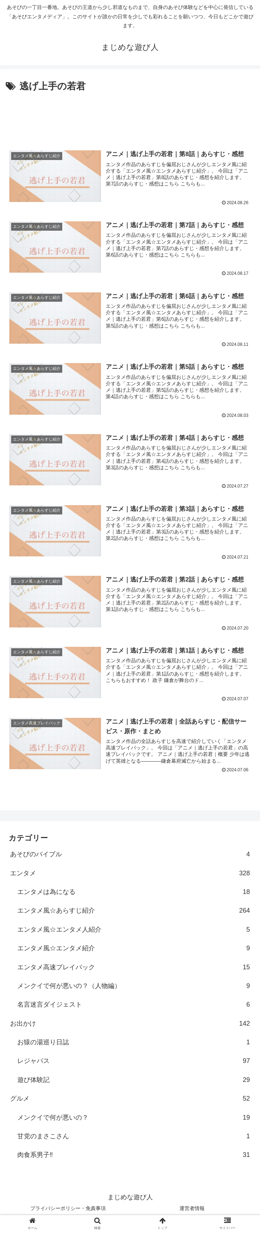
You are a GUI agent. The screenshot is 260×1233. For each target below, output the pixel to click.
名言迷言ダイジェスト (133, 1006)
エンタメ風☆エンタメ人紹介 (133, 931)
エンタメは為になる (133, 893)
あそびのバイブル (130, 855)
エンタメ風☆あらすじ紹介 (133, 912)
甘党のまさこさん (133, 1137)
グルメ (130, 1100)
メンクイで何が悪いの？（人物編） (133, 987)
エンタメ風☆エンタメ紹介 (133, 949)
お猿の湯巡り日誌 (133, 1043)
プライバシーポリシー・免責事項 (68, 1210)
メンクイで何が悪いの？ (133, 1119)
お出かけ (130, 1025)
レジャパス (133, 1062)
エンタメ (130, 874)
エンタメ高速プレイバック (133, 968)
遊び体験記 (133, 1081)
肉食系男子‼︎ (133, 1156)
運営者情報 (192, 1210)
